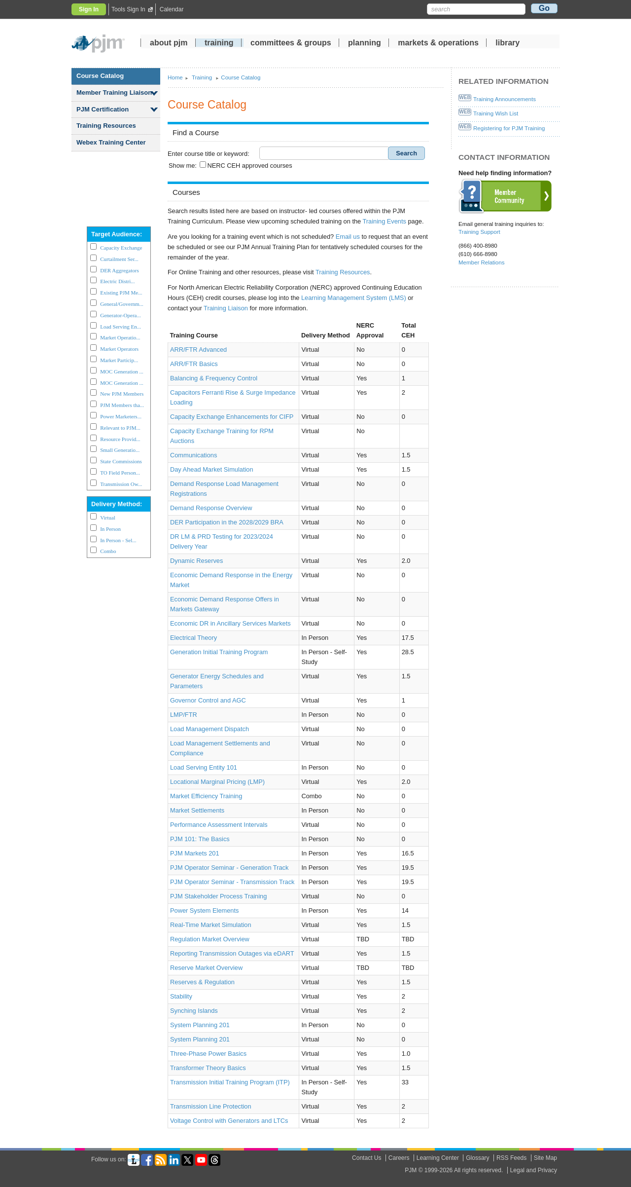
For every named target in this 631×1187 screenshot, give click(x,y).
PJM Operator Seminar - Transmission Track (232, 882)
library (507, 44)
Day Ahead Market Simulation (211, 469)
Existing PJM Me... (121, 293)
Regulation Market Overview (209, 939)
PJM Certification (102, 109)
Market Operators (119, 349)
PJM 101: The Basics (200, 839)
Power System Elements (204, 910)
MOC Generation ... (121, 371)
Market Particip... (119, 360)
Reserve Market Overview (206, 967)
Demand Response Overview (211, 508)
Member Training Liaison (114, 92)
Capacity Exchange (121, 248)
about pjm (168, 44)
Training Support (479, 232)
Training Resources (106, 125)
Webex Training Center (111, 142)
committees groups (290, 44)
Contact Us (366, 1157)
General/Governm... (121, 304)
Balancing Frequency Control (213, 378)
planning (364, 44)
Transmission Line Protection (210, 1106)
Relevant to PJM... (120, 428)
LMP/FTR (183, 714)
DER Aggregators (119, 270)
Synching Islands (194, 1010)
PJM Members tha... (122, 405)
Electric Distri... (117, 281)
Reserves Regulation (202, 982)
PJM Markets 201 (194, 853)
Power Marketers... (120, 416)
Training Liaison (226, 308)
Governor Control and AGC (208, 700)
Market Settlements (197, 810)
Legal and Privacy (533, 1170)
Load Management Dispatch (209, 729)
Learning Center (438, 1157)
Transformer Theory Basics (208, 1068)
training (220, 44)
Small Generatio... (120, 450)
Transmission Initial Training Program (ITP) (230, 1082)
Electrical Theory (193, 637)
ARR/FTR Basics (194, 364)
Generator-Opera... (120, 315)
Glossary (477, 1157)
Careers (399, 1157)
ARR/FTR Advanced (198, 349)
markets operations (438, 44)
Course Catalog (100, 75)
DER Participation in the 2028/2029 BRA (226, 522)
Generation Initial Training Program (219, 652)
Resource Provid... (120, 439)
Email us (348, 236)
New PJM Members (121, 394)
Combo (108, 551)
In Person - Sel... (118, 540)
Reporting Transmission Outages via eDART (232, 953)
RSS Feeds (511, 1157)
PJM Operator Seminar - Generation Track (229, 867)
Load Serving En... (120, 327)
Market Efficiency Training (206, 796)
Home (175, 77)
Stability (181, 996)
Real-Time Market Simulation (210, 924)
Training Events (384, 221)
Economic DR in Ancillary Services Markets (230, 623)
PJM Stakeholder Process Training (218, 896)
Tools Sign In (128, 9)
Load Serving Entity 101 (203, 767)
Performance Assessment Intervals (219, 824)
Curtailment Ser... (119, 259)
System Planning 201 (200, 1025)
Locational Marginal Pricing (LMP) (217, 781)
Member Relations (481, 262)
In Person (110, 529)
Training (202, 77)
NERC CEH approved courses (249, 165)
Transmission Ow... (121, 484)
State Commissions (121, 461)
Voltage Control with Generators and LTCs (229, 1120)
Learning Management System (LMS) (353, 297)
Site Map (545, 1157)
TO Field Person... (120, 473)
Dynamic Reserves (196, 560)
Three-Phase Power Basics (208, 1053)
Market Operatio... (120, 337)
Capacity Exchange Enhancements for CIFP (231, 416)
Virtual (107, 517)
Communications (193, 455)
